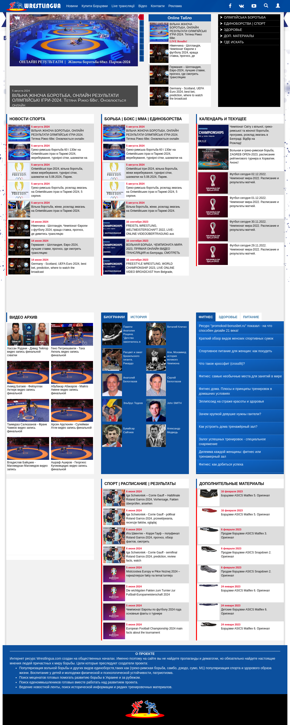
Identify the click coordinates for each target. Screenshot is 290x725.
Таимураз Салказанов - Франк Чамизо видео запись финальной (28, 416)
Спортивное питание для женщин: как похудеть (235, 351)
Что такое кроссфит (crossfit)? (222, 363)
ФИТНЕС (206, 317)
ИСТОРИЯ (139, 317)
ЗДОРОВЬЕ (233, 30)
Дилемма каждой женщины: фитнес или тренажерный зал (230, 454)
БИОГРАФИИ (114, 317)
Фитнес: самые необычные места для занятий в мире (240, 376)
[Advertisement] (145, 292)
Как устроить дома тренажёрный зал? (228, 426)
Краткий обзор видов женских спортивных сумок (236, 338)
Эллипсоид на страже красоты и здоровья (231, 401)
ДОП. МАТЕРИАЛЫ (239, 36)
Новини (72, 6)
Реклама (175, 6)
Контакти (157, 6)
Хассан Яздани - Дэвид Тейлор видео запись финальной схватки (28, 340)
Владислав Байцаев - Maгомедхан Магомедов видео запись (28, 454)
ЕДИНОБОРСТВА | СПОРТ (245, 23)
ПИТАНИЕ (251, 317)
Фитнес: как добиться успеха (221, 464)
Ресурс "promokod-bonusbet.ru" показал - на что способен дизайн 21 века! (235, 328)
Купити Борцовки (95, 6)
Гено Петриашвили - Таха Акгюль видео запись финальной (72, 340)
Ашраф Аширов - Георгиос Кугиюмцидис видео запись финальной (72, 454)
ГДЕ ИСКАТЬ (234, 42)
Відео (142, 6)
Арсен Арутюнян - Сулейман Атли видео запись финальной (72, 414)
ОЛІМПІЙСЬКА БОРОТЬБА (245, 17)
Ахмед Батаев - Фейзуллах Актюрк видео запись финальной (28, 378)
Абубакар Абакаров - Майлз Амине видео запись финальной (72, 378)
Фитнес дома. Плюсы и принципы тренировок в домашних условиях (235, 391)
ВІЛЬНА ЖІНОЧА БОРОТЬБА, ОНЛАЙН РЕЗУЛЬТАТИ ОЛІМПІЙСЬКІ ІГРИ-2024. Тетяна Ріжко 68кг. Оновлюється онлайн (69, 98)
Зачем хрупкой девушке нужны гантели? (230, 414)
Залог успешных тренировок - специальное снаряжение (232, 441)
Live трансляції (123, 6)
